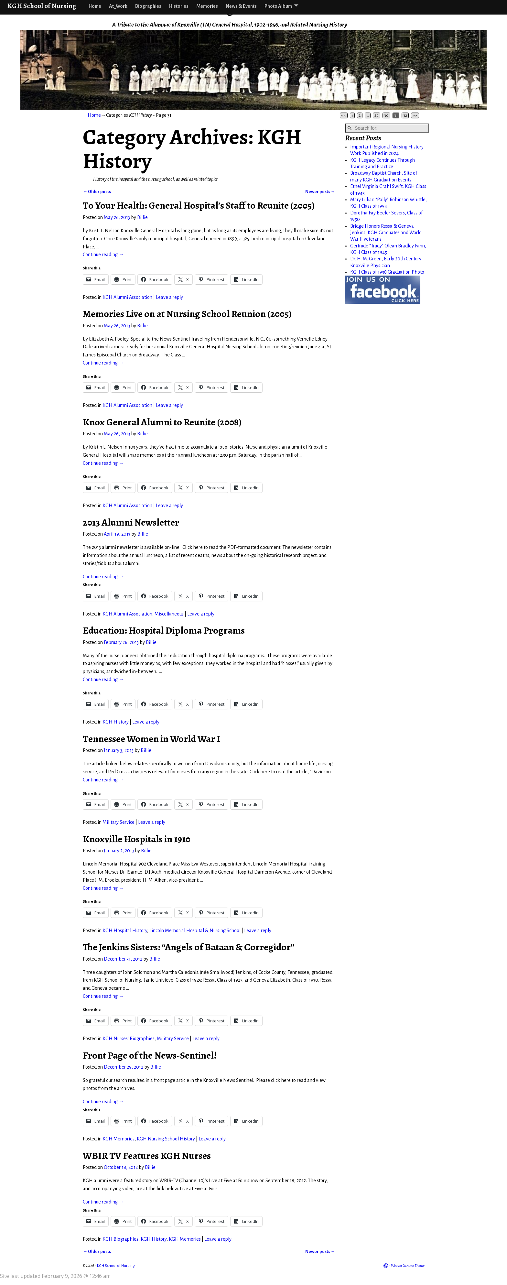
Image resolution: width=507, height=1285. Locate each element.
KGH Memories (118, 1138)
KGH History (115, 721)
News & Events (241, 6)
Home (95, 6)
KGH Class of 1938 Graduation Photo (387, 272)
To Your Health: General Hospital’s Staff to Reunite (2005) (199, 205)
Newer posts (320, 191)
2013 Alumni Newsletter (131, 522)
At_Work (118, 6)
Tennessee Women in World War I (151, 738)
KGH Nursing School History (166, 1138)
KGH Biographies (120, 1239)
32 (405, 115)
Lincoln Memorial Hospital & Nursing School (195, 930)
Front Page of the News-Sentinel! (150, 1055)
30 (386, 115)
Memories (207, 6)
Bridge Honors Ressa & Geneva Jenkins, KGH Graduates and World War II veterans (386, 232)
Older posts (97, 191)
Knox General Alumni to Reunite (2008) (162, 422)
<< (343, 115)
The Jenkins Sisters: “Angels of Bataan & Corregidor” (189, 947)
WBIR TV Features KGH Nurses (147, 1155)
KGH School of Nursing (41, 5)
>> (415, 115)
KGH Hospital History (124, 930)
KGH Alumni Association (127, 297)
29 (376, 115)
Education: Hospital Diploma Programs (164, 630)
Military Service (118, 822)
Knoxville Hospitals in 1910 (136, 839)
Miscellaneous (169, 613)
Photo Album (278, 6)
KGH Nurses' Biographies (128, 1038)
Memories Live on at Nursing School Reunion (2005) (187, 313)
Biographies (148, 6)
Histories (179, 6)
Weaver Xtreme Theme (408, 1266)
